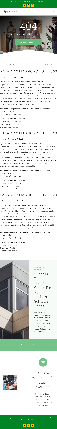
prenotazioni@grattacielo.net (39, 1)
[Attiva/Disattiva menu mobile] (53, 11)
